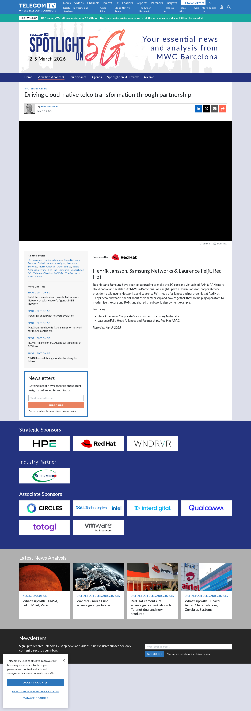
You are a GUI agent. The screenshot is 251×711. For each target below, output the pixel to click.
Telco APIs (182, 9)
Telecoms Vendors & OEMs (48, 273)
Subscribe (56, 405)
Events (107, 3)
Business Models (53, 259)
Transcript (220, 243)
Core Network (72, 259)
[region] (35, 681)
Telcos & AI (169, 9)
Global (41, 263)
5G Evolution (35, 259)
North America (47, 266)
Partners (157, 3)
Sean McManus (49, 106)
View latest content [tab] (51, 77)
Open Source (64, 266)
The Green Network (145, 9)
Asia (196, 7)
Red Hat (52, 269)
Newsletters (193, 3)
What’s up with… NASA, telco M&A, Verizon (40, 603)
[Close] (64, 660)
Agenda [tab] (97, 77)
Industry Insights (56, 263)
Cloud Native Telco (122, 9)
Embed (205, 243)
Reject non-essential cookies (35, 691)
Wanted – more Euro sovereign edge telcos (93, 603)
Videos (79, 3)
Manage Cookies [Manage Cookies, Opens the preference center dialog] (35, 698)
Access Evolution (35, 595)
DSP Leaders (124, 3)
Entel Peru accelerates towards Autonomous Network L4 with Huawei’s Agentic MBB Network (53, 300)
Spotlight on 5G (35, 88)
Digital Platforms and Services (75, 9)
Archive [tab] (149, 77)
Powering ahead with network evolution (51, 315)
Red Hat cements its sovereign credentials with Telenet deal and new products (151, 607)
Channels (93, 3)
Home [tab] (28, 77)
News (67, 3)
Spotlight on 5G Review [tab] (123, 77)
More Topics (209, 9)
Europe (32, 263)
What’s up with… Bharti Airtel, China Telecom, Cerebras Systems (202, 605)
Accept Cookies (35, 682)
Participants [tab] (78, 77)
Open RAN (103, 9)
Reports (141, 3)
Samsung (64, 269)
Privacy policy (69, 411)
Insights (171, 3)
